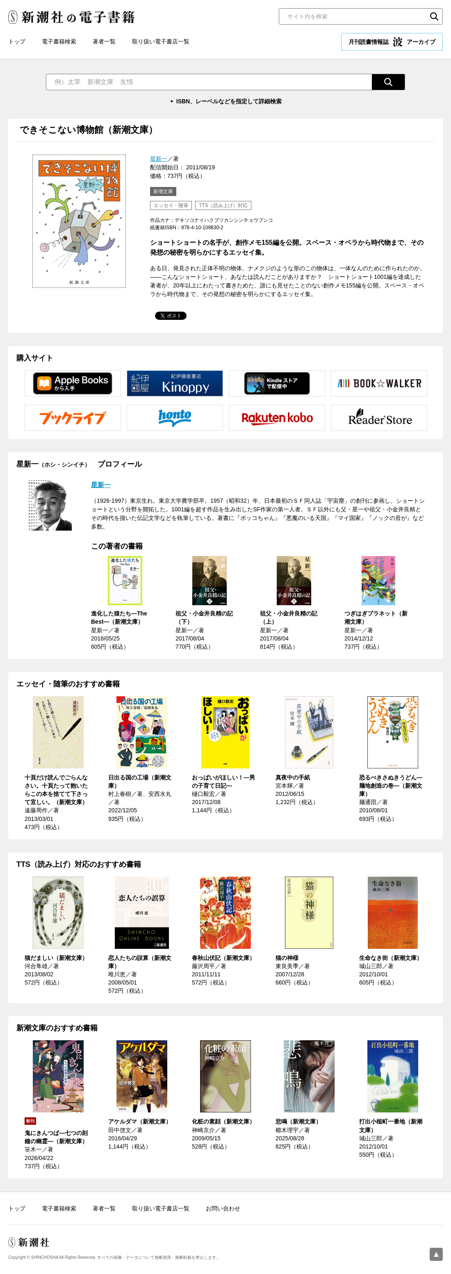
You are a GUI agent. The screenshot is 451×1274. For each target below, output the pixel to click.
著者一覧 (104, 41)
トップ (16, 41)
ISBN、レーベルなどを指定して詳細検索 (229, 101)
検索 (434, 16)
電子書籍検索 (59, 41)
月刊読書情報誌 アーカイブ (391, 42)
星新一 (158, 158)
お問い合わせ (223, 1208)
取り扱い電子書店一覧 (160, 41)
